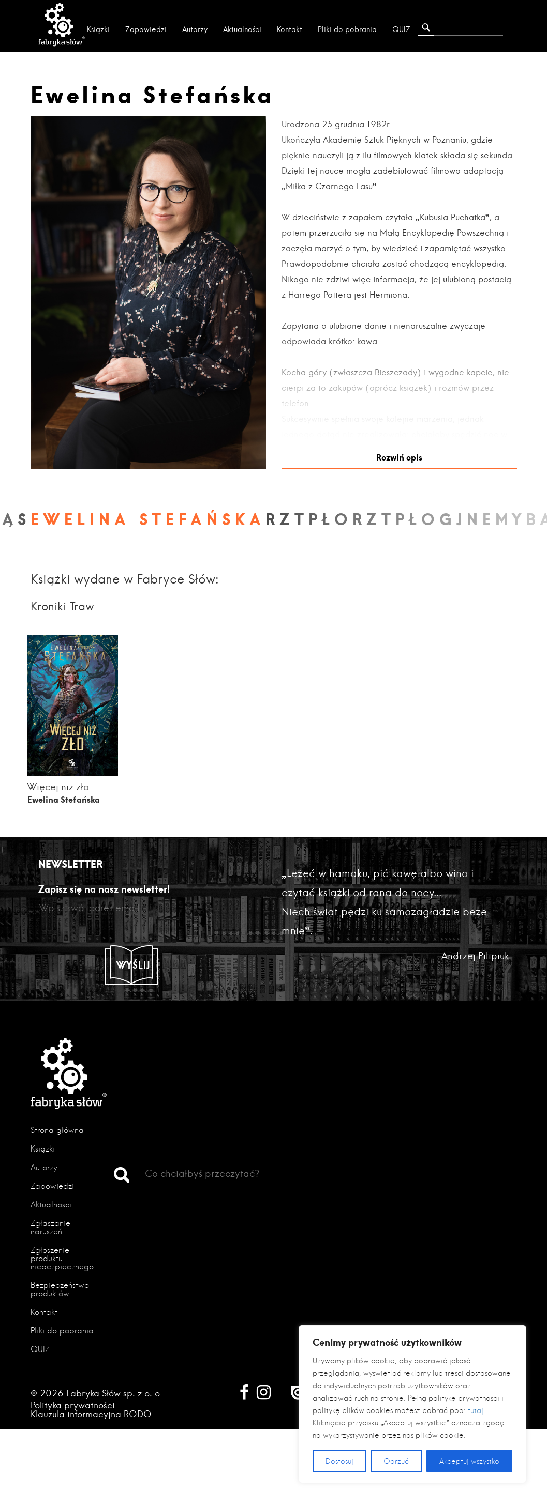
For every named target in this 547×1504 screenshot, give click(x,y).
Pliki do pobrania (347, 29)
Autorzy (195, 29)
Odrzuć (396, 1461)
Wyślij (133, 965)
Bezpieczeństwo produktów (60, 1289)
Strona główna (57, 1130)
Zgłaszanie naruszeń (50, 1227)
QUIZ (401, 29)
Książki (98, 29)
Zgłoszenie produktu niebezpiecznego (62, 1258)
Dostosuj (339, 1461)
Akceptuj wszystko (469, 1461)
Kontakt (289, 29)
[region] (412, 1404)
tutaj (475, 1410)
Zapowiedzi (146, 29)
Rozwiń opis (399, 457)
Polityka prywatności (73, 1405)
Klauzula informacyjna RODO (91, 1413)
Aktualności (242, 29)
